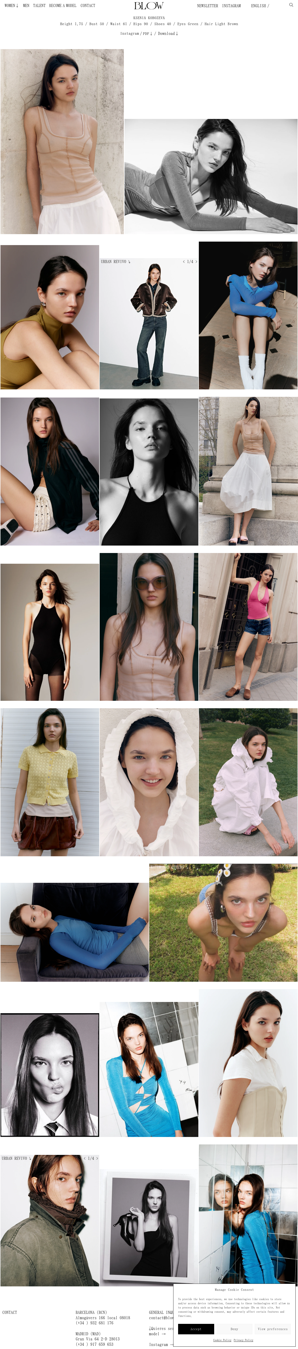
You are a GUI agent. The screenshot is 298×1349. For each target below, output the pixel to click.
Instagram (231, 6)
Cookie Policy (222, 1340)
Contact (88, 5)
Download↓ (168, 33)
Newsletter (207, 6)
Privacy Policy (243, 1340)
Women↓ (12, 5)
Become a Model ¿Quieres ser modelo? (54, 5)
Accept (196, 1329)
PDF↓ (148, 34)
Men (26, 5)
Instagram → (161, 1344)
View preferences (273, 1329)
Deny (234, 1329)
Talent (39, 5)
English (257, 6)
